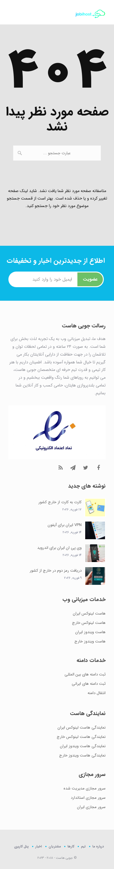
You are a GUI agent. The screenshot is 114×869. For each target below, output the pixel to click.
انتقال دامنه (97, 693)
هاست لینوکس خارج (89, 623)
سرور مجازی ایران (91, 807)
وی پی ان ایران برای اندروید (59, 548)
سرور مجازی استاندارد (88, 798)
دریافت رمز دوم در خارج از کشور (56, 570)
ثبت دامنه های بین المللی (85, 674)
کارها (71, 846)
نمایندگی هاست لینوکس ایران (82, 727)
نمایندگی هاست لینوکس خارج (81, 737)
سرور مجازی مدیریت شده (85, 788)
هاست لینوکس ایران (89, 613)
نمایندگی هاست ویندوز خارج (82, 755)
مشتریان (55, 846)
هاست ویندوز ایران (90, 632)
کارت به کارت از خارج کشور (60, 502)
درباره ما (98, 846)
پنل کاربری (21, 846)
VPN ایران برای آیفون (65, 525)
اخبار (38, 846)
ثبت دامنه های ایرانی (89, 684)
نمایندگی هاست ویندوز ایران (83, 746)
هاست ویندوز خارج (90, 641)
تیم (83, 846)
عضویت (90, 279)
